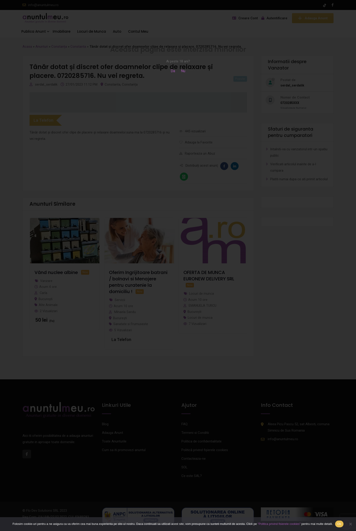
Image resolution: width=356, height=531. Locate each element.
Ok (339, 524)
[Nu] (350, 524)
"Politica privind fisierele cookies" (279, 524)
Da (173, 71)
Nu (183, 71)
